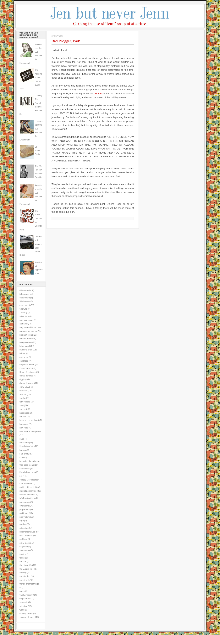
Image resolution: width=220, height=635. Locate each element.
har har (22, 416)
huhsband (24, 442)
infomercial (24, 468)
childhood (23, 361)
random (22, 524)
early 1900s (24, 387)
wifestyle (23, 606)
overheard (24, 506)
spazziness (24, 550)
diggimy (23, 379)
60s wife (23, 309)
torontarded (24, 576)
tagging (22, 554)
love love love (25, 483)
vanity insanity (25, 595)
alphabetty (24, 324)
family (22, 398)
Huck (21, 439)
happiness (24, 413)
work (21, 610)
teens (22, 558)
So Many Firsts (37, 150)
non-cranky (24, 502)
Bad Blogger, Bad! (66, 41)
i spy (21, 457)
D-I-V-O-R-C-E (26, 368)
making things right (28, 487)
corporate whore (26, 364)
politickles (23, 513)
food (21, 405)
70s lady (23, 312)
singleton (23, 546)
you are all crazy (27, 617)
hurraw (22, 450)
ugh (21, 591)
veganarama (25, 598)
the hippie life (25, 565)
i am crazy (24, 454)
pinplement (24, 509)
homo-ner (23, 424)
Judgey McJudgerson (29, 480)
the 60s (22, 561)
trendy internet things (29, 584)
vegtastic (23, 602)
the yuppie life (25, 569)
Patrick (99, 93)
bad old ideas (25, 338)
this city (22, 572)
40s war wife (25, 290)
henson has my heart (29, 420)
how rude (23, 428)
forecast (23, 409)
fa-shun (22, 394)
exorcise (23, 390)
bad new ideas (26, 335)
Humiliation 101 (26, 446)
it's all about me (26, 472)
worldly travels (26, 613)
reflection (23, 528)
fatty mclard (24, 402)
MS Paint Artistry (27, 498)
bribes (22, 353)
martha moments (27, 494)
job (20, 476)
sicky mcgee (25, 543)
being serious (25, 342)
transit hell (24, 580)
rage (21, 520)
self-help (23, 539)
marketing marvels (27, 491)
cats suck (23, 357)
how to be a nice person (30, 431)
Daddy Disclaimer (27, 372)
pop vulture (24, 517)
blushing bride (25, 350)
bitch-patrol (24, 346)
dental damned (26, 376)
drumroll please (26, 383)
